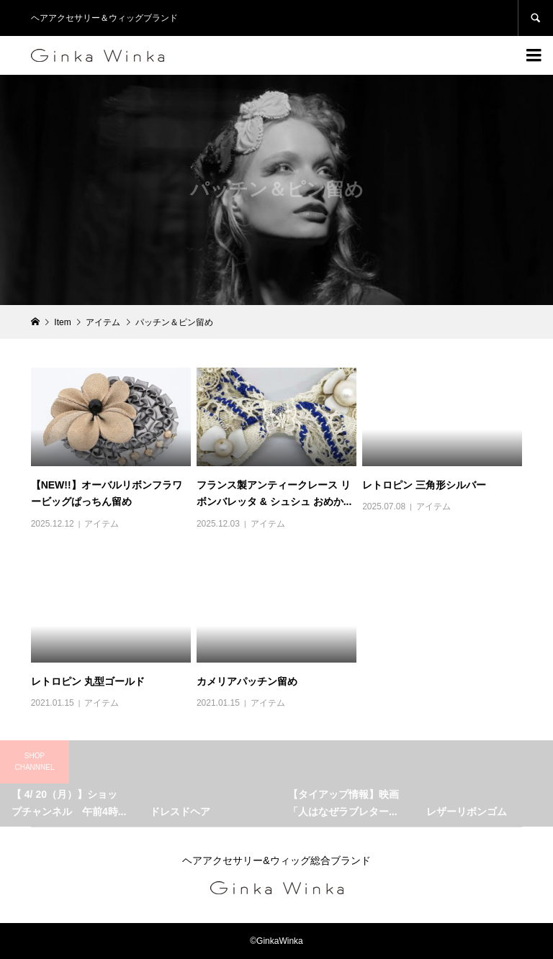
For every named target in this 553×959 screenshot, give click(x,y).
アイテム (101, 524)
